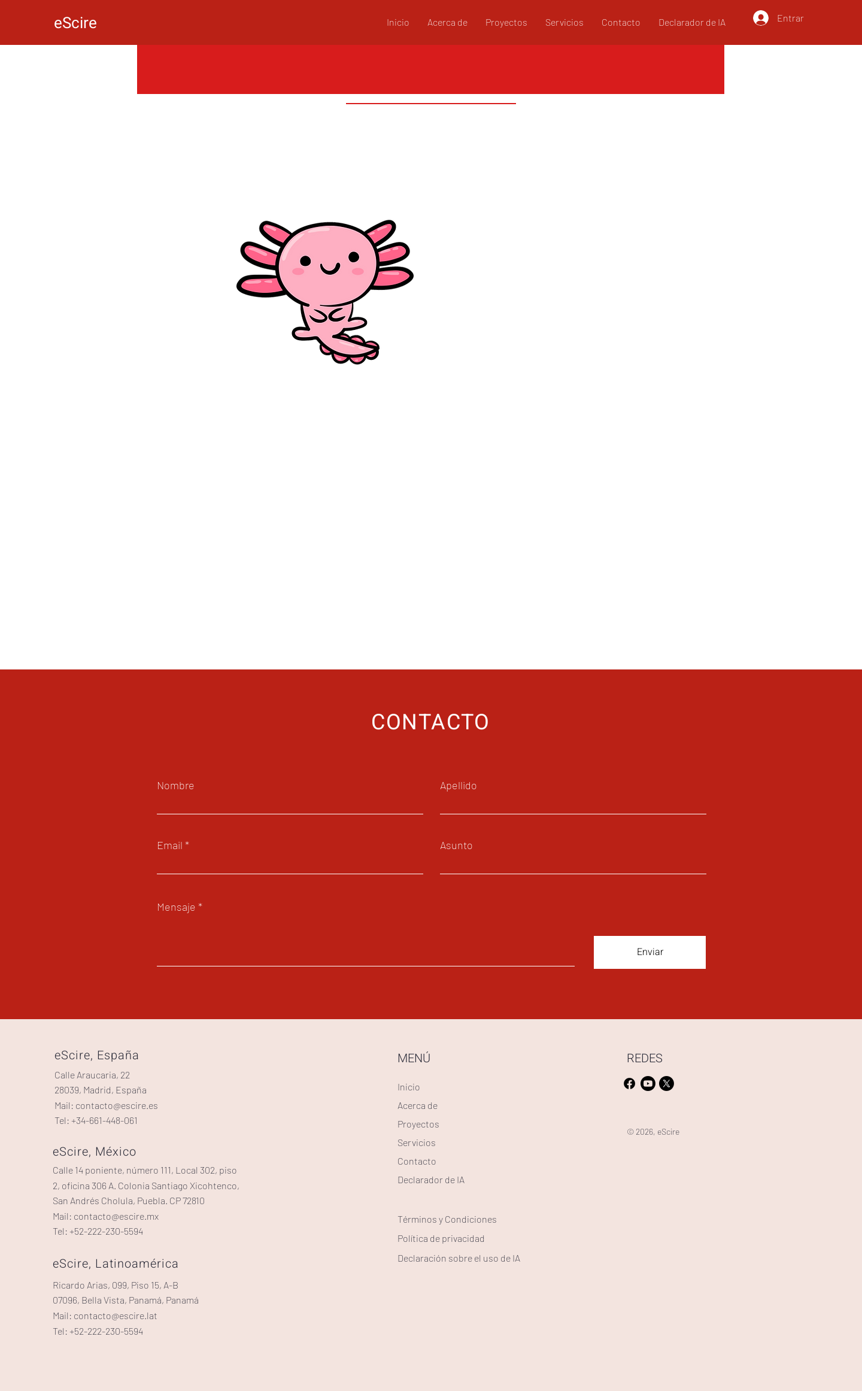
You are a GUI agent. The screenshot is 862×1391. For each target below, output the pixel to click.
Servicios (416, 1142)
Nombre (176, 785)
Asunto (456, 845)
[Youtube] (648, 1083)
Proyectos (418, 1123)
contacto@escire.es (116, 1105)
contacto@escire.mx (116, 1216)
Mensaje (176, 906)
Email (170, 845)
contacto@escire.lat (115, 1315)
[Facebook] (629, 1083)
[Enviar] (650, 952)
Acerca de (417, 1105)
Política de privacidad (441, 1238)
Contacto (416, 1160)
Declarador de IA (431, 1179)
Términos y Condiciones (447, 1219)
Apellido (458, 785)
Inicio (408, 1086)
